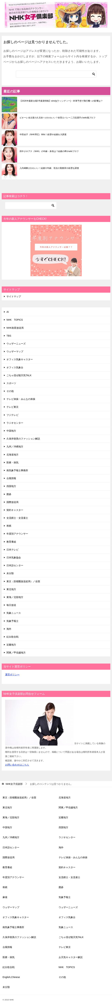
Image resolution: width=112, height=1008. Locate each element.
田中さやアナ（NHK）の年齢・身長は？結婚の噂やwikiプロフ (49, 151)
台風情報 (11, 478)
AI (7, 311)
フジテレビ (12, 415)
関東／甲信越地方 (16, 652)
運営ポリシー (12, 674)
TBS (8, 335)
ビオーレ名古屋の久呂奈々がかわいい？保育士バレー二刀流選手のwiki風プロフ (57, 117)
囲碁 (8, 494)
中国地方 (11, 430)
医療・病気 (12, 462)
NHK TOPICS (14, 319)
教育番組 (11, 541)
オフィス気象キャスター (19, 359)
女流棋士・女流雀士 (17, 518)
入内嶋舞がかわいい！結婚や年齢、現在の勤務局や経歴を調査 (49, 168)
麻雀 (5, 897)
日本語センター (14, 565)
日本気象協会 (13, 557)
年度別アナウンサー (17, 533)
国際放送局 (12, 502)
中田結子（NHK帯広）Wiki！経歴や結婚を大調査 (43, 134)
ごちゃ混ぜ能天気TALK (18, 375)
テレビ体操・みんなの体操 (20, 399)
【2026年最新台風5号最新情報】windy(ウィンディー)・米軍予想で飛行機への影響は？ (61, 101)
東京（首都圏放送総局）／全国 (23, 581)
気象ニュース (13, 613)
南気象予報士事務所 (17, 470)
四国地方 (11, 486)
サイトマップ (13, 296)
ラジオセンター (14, 422)
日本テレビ (12, 549)
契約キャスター (14, 510)
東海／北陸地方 (14, 597)
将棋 (8, 525)
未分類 (10, 573)
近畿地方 (11, 644)
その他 (10, 391)
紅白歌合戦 (12, 636)
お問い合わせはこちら (17, 764)
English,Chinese (11, 977)
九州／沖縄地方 (14, 446)
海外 (8, 629)
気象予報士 (12, 621)
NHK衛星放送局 (15, 327)
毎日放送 (11, 605)
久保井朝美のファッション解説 (23, 438)
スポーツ (11, 383)
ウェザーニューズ (16, 343)
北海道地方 (12, 454)
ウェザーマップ (14, 351)
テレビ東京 (12, 407)
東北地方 (11, 589)
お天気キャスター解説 (71, 957)
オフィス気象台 (14, 367)
